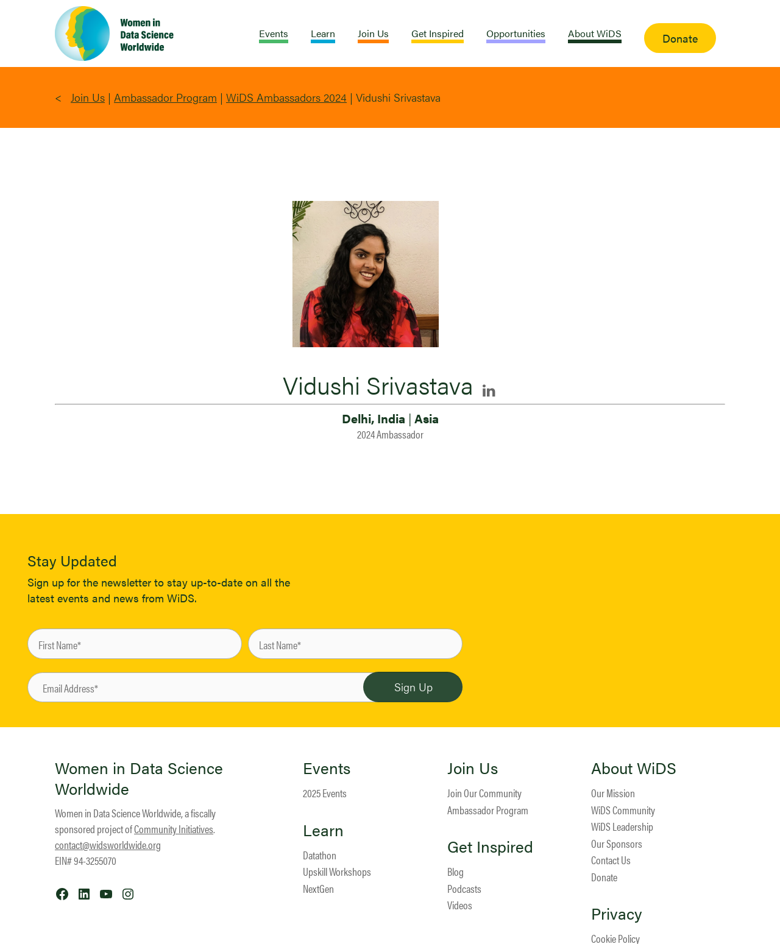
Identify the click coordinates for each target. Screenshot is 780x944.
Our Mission (613, 792)
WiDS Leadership (622, 826)
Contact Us (611, 859)
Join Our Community (484, 792)
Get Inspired (490, 846)
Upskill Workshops (337, 871)
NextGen (318, 888)
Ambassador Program (165, 97)
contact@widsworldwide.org (108, 844)
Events (326, 768)
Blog (455, 871)
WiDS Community (623, 809)
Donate (604, 876)
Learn (323, 830)
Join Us (88, 97)
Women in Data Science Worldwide (139, 778)
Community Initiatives (173, 828)
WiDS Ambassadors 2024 (286, 97)
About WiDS (633, 768)
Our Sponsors (616, 843)
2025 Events (325, 792)
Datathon (319, 854)
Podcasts (464, 888)
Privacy (616, 913)
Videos (459, 904)
